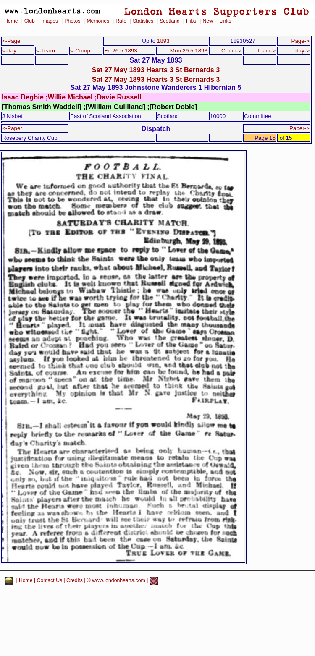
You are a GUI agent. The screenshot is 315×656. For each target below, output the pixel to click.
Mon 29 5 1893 (188, 50)
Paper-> (299, 128)
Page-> (300, 41)
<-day (9, 50)
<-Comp (80, 50)
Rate (121, 21)
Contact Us (50, 581)
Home (11, 21)
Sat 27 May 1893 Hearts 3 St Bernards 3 (156, 69)
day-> (302, 50)
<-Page (11, 41)
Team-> (266, 50)
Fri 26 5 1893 (120, 50)
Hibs (191, 21)
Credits (74, 581)
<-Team (45, 50)
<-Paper (12, 128)
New (208, 21)
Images (49, 21)
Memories (98, 21)
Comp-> (231, 50)
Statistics (143, 21)
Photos (72, 21)
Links (225, 21)
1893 (163, 41)
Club (29, 21)
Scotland (170, 21)
